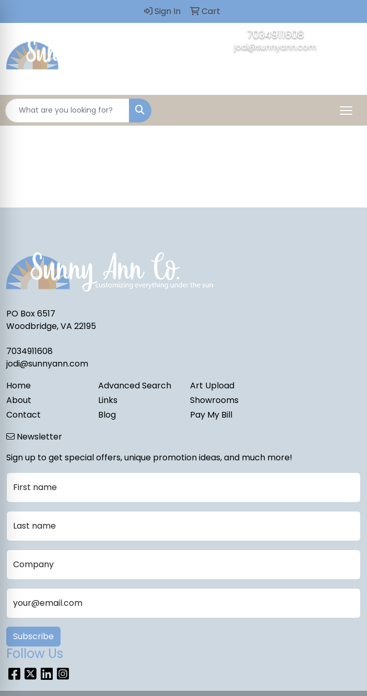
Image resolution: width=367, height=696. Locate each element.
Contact (23, 415)
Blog (107, 415)
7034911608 (275, 34)
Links (107, 400)
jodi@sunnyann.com (275, 47)
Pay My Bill (211, 415)
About (18, 400)
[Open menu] (346, 110)
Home (18, 386)
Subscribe (33, 636)
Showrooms (214, 400)
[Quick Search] (67, 111)
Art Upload (212, 386)
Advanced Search (134, 386)
